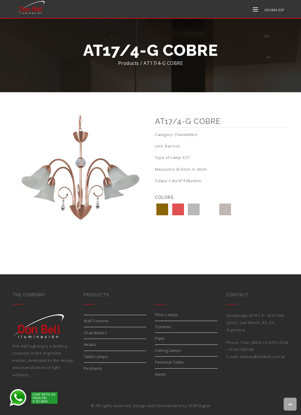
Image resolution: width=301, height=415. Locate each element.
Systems (163, 326)
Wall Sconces (96, 320)
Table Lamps (96, 356)
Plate (160, 338)
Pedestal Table (169, 362)
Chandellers (95, 332)
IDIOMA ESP (274, 10)
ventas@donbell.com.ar (262, 356)
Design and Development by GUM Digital (171, 405)
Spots (160, 374)
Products (128, 63)
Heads (90, 344)
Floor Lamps (166, 314)
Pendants (93, 368)
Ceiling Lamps (168, 350)
